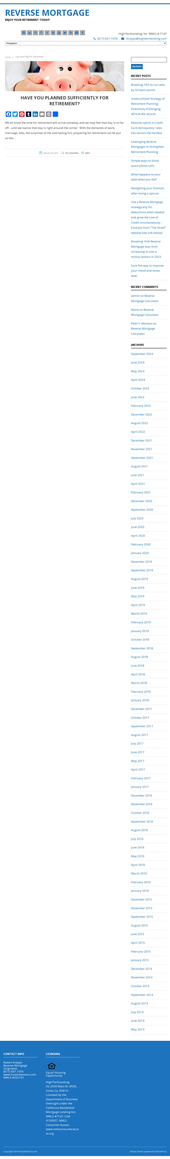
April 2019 (138, 605)
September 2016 (142, 821)
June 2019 (137, 588)
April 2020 (138, 536)
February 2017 (141, 778)
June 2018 (137, 665)
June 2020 (137, 527)
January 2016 (140, 891)
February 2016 (141, 882)
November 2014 (141, 977)
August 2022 (139, 423)
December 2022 (141, 414)
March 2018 (139, 683)
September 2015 (142, 917)
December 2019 (141, 562)
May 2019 (137, 596)
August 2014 (139, 1003)
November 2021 (141, 449)
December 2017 (141, 709)
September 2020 (142, 510)
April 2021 (138, 484)
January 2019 (140, 631)
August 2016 (139, 830)
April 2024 (138, 380)
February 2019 (141, 622)
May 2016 (137, 856)
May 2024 (137, 371)
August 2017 (139, 735)
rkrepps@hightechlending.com (146, 38)
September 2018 (142, 648)
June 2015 (137, 934)
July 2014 (137, 1012)
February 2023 (141, 406)
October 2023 (140, 388)
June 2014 (137, 1021)
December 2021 (141, 440)
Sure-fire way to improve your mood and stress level (147, 271)
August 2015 (139, 925)
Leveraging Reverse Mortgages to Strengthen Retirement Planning (147, 147)
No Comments (71, 153)
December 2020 (141, 501)
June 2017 (137, 752)
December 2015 (141, 899)
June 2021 (137, 475)
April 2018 (138, 674)
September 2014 (142, 995)
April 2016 (138, 865)
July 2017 (137, 743)
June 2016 (137, 847)
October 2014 (140, 986)
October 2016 (140, 813)
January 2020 (140, 553)
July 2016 (137, 839)
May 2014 (137, 1029)
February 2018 (141, 691)
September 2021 (142, 458)
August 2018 (139, 657)
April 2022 (138, 432)
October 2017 (140, 718)
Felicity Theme (136, 1151)
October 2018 (140, 639)
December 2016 (141, 795)
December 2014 (141, 969)
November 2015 (141, 908)
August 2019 (139, 579)
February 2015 (141, 951)
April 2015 (138, 943)
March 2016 (139, 873)
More (87, 153)
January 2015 (140, 960)
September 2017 (142, 726)
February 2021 (141, 492)
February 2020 (141, 544)
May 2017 (137, 761)
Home (8, 57)
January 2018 (140, 700)
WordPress (161, 1151)
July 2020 (137, 518)
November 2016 (141, 804)
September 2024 (142, 354)
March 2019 (139, 613)
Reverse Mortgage (47, 12)
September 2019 (142, 570)
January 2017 (140, 787)
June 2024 (137, 362)
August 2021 (139, 466)
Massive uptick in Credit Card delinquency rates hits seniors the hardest (147, 128)
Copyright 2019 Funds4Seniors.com (20, 1151)
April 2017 (138, 769)
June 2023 (137, 397)
